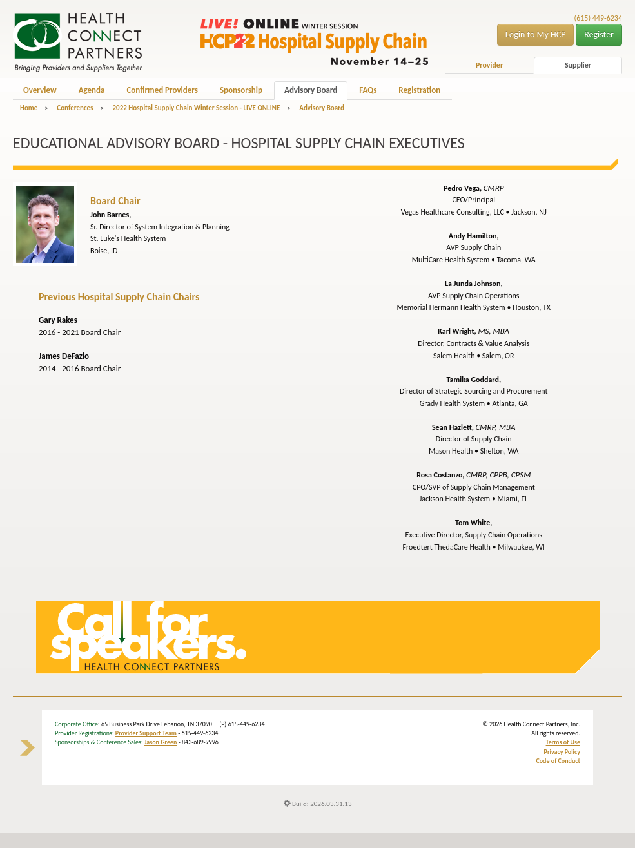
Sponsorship (241, 90)
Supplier (578, 65)
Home (28, 108)
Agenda (92, 90)
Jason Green (160, 742)
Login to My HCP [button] (535, 34)
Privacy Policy (562, 751)
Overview (40, 90)
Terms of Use (563, 742)
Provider (489, 65)
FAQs (367, 90)
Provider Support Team (146, 733)
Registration (419, 90)
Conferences (75, 108)
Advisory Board (310, 90)
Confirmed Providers (161, 90)
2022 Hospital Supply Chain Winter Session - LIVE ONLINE (196, 108)
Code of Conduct (558, 760)
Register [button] (599, 34)
